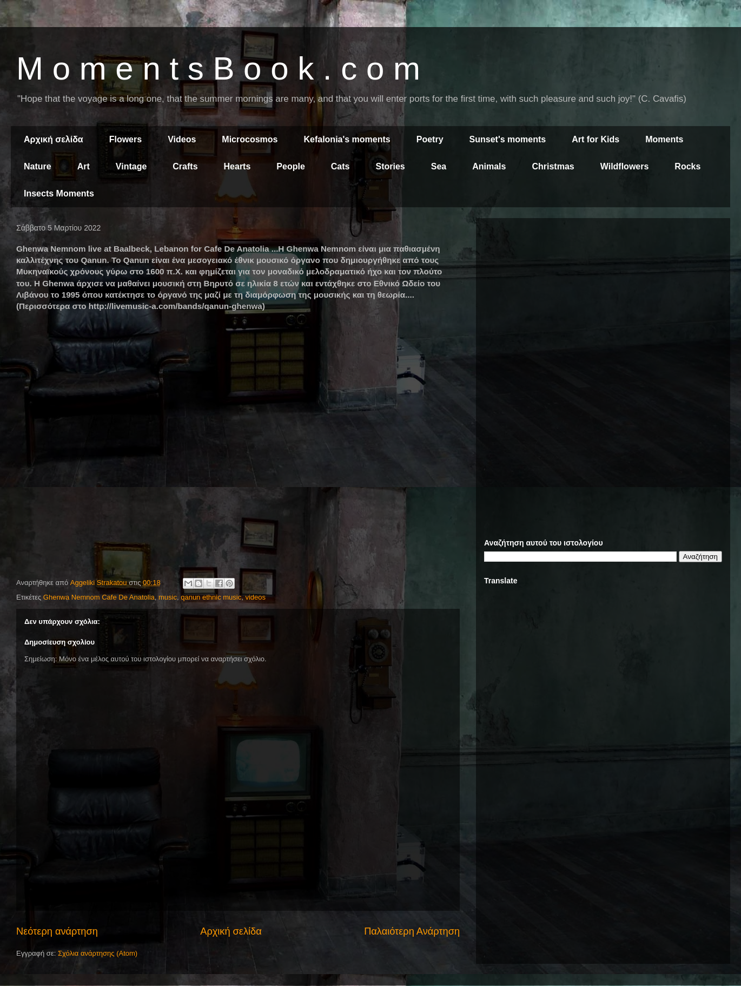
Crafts (185, 166)
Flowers (125, 139)
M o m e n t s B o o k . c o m (218, 68)
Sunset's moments (507, 139)
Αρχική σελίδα (53, 139)
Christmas (553, 166)
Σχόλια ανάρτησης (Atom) (97, 953)
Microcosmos (249, 139)
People (290, 166)
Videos (182, 139)
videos (255, 597)
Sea (438, 166)
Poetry (430, 139)
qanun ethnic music (211, 597)
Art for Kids (595, 139)
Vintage (131, 166)
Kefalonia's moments (346, 139)
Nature (37, 166)
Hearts (237, 166)
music (167, 597)
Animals (489, 166)
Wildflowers (624, 166)
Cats (340, 166)
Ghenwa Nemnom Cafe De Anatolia (99, 597)
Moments (664, 139)
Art (83, 166)
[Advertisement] (603, 302)
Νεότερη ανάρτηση (57, 931)
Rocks (687, 166)
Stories (390, 166)
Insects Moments (59, 193)
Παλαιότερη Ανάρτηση (412, 931)
